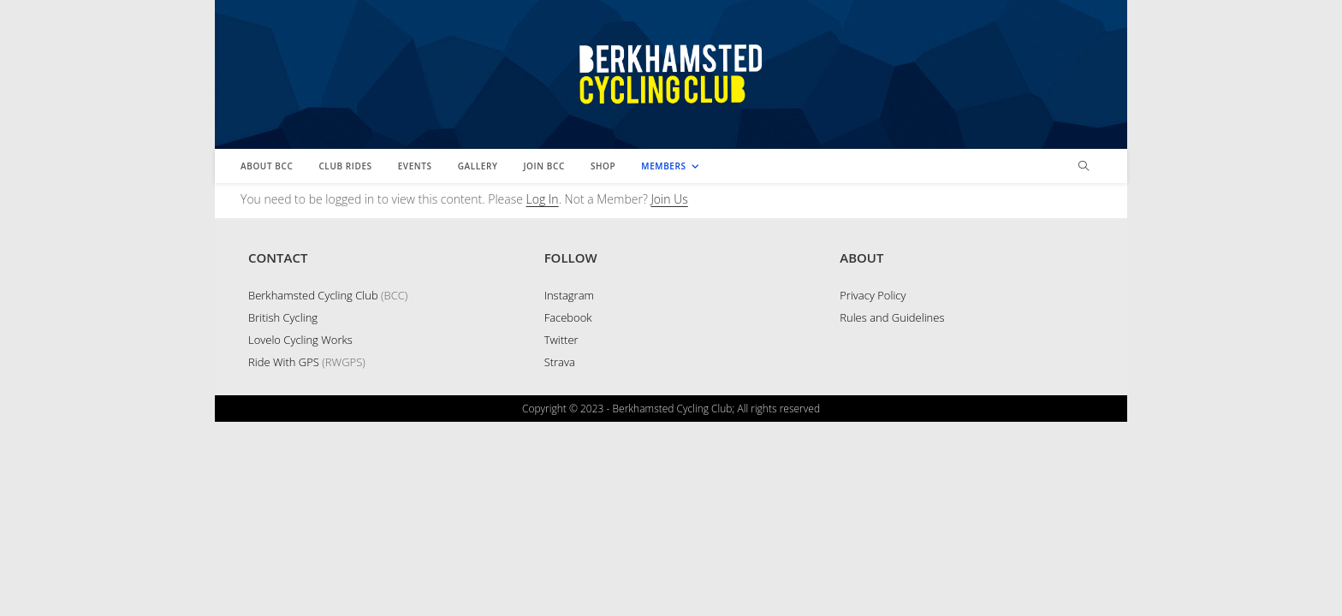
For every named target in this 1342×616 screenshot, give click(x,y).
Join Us (668, 199)
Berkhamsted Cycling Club (313, 489)
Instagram (569, 489)
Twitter (561, 534)
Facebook (568, 511)
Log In (542, 199)
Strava (559, 556)
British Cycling (283, 511)
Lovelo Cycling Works (300, 534)
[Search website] (1084, 167)
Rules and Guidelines (892, 511)
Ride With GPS (283, 556)
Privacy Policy (873, 489)
